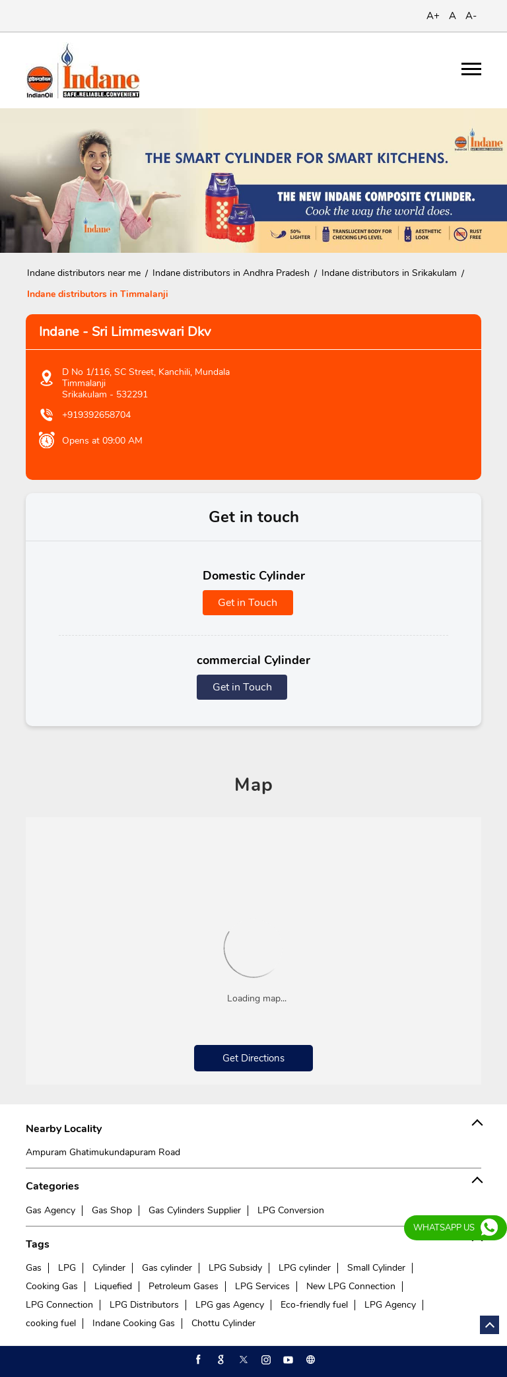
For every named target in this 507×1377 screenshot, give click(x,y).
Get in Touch (247, 602)
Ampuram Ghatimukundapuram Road (103, 1152)
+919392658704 (96, 415)
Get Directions (253, 1058)
